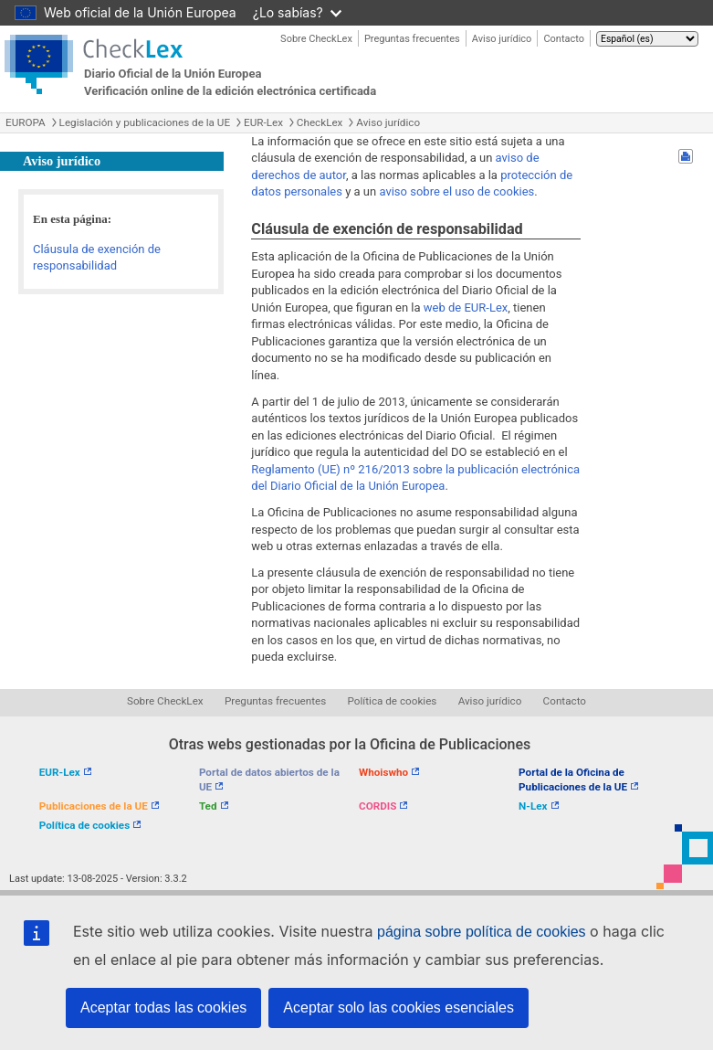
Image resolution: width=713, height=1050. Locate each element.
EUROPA (25, 122)
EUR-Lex (263, 122)
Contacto (563, 39)
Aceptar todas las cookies (163, 1007)
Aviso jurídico (502, 39)
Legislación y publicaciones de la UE (144, 122)
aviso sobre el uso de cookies (456, 191)
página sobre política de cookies (481, 931)
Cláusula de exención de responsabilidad (97, 257)
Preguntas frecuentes (412, 39)
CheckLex (320, 122)
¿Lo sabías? (297, 12)
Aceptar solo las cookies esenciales (398, 1007)
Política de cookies (392, 701)
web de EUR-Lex (466, 307)
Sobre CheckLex (316, 39)
